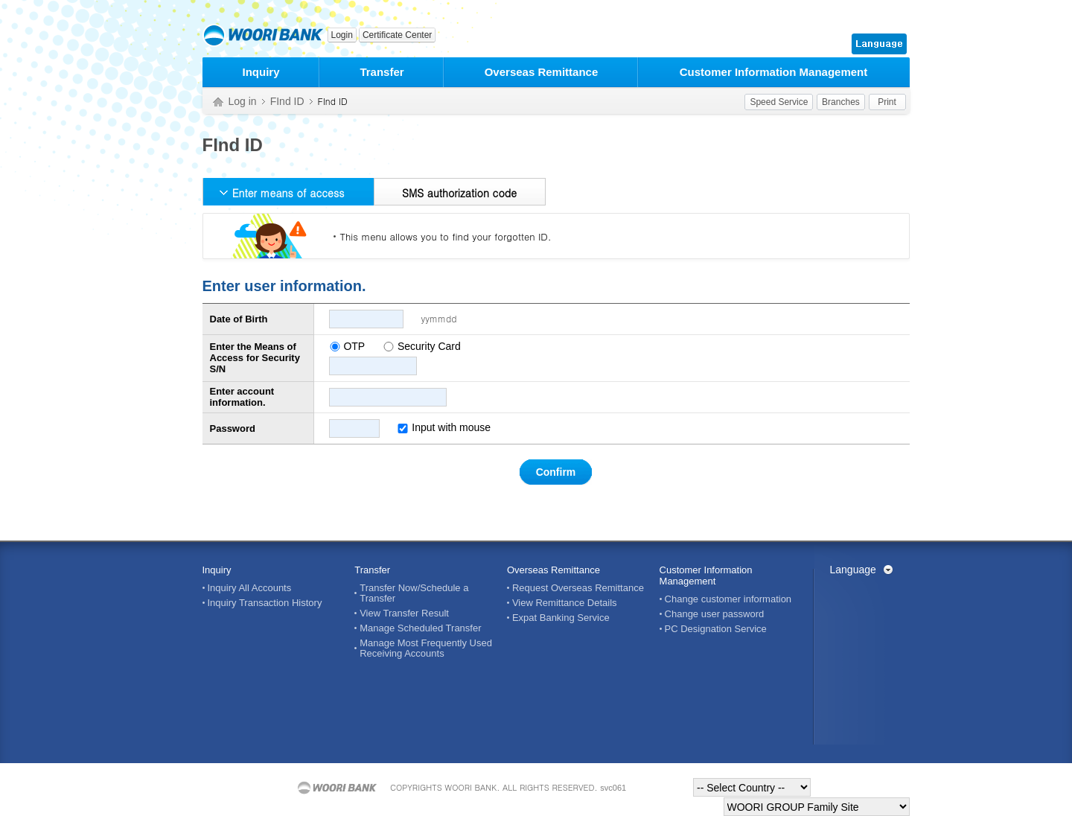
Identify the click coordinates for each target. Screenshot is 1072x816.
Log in (243, 101)
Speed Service (779, 102)
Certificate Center (397, 35)
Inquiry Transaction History (265, 603)
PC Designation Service (716, 629)
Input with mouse (444, 427)
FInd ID (287, 101)
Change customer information (728, 599)
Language (853, 570)
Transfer (381, 72)
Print (887, 102)
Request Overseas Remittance (578, 588)
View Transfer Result (404, 613)
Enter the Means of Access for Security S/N (255, 357)
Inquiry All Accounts (250, 588)
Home (218, 102)
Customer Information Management (774, 72)
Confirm (556, 472)
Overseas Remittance (542, 72)
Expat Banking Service (561, 618)
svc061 (613, 787)
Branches (841, 102)
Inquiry (260, 72)
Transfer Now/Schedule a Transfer (414, 593)
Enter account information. (242, 397)
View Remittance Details (564, 603)
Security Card (429, 346)
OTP (354, 346)
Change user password (715, 614)
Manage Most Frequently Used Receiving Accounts (426, 648)
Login (342, 35)
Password (232, 428)
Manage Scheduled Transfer (420, 628)
